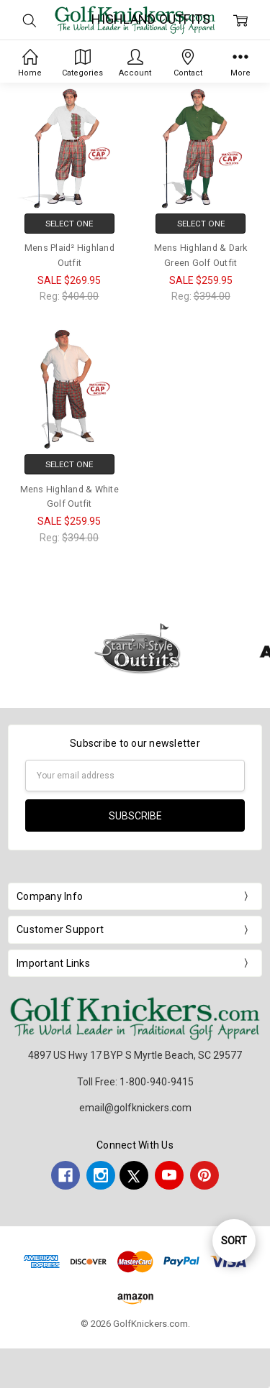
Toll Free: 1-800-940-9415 (135, 1082)
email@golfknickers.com (135, 1107)
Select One (69, 224)
